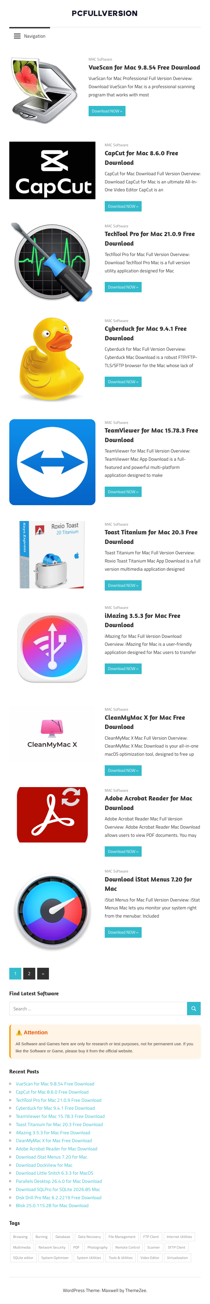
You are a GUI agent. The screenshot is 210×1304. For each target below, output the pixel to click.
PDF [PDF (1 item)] (76, 1247)
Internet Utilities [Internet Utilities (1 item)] (179, 1236)
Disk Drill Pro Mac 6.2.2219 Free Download (58, 1197)
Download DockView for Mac (44, 1165)
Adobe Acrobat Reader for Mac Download (56, 1148)
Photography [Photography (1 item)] (97, 1247)
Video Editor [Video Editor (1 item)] (150, 1257)
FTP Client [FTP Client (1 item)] (151, 1236)
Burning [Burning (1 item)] (42, 1236)
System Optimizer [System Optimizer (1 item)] (55, 1257)
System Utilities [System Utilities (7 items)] (89, 1257)
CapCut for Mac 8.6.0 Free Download (52, 1091)
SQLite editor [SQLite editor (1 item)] (23, 1257)
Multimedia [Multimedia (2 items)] (22, 1247)
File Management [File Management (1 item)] (122, 1236)
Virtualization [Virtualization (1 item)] (177, 1257)
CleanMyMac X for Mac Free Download (54, 1140)
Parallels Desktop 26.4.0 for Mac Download (59, 1181)
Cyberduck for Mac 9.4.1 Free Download (55, 1108)
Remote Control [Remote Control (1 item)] (127, 1247)
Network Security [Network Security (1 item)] (52, 1247)
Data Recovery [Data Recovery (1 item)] (89, 1236)
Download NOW (105, 111)
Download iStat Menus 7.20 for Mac (51, 1156)
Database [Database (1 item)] (63, 1236)
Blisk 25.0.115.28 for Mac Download (52, 1205)
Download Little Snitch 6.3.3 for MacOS (54, 1173)
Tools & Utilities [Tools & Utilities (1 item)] (121, 1257)
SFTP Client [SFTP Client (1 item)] (176, 1247)
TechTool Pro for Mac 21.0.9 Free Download (58, 1100)
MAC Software (100, 59)
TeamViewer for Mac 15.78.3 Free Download (60, 1116)
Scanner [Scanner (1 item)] (153, 1247)
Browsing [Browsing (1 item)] (20, 1236)
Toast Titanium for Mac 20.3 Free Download (59, 1124)
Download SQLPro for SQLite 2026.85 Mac (58, 1189)
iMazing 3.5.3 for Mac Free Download (53, 1132)
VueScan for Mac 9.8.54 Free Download (144, 67)
